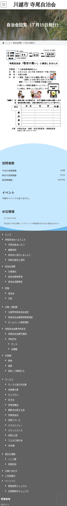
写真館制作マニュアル (18, 491)
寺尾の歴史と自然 (16, 260)
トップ (8, 234)
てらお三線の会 (15, 440)
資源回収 (12, 464)
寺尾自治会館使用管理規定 (20, 317)
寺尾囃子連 (13, 389)
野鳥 (10, 360)
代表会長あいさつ (16, 244)
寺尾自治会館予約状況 (15, 328)
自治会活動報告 (15, 281)
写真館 (8, 355)
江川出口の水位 (10, 218)
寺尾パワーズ (14, 420)
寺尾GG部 (13, 435)
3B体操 (11, 445)
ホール (14, 344)
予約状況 (12, 339)
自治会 (11, 293)
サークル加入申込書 (17, 384)
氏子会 (11, 399)
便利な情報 (10, 454)
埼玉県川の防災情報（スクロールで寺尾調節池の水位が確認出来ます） (32, 223)
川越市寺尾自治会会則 (18, 312)
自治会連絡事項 (15, 276)
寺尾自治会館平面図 (17, 333)
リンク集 (12, 459)
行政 (10, 298)
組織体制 (12, 249)
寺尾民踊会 (13, 405)
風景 (10, 365)
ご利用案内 (10, 476)
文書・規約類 (11, 307)
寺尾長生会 (13, 415)
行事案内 (12, 271)
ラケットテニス (15, 430)
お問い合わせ (11, 471)
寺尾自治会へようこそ (15, 239)
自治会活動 (10, 266)
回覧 (7, 288)
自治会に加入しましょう (19, 255)
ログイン (5, 504)
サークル (9, 379)
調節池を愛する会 (16, 410)
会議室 (14, 349)
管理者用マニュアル (17, 486)
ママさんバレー (15, 425)
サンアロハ (13, 394)
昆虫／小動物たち (16, 371)
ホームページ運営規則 (18, 322)
